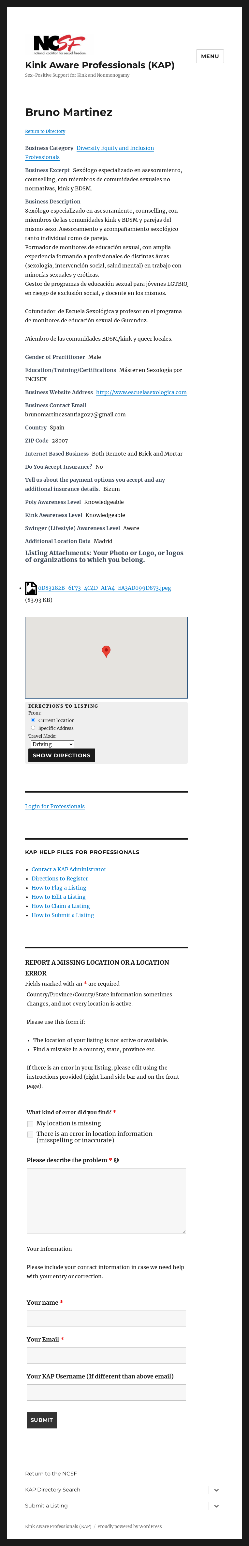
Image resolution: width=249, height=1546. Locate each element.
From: (35, 713)
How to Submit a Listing (63, 915)
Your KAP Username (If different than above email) (100, 1376)
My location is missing (69, 1123)
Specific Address (52, 728)
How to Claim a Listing (61, 906)
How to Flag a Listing (59, 887)
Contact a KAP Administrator (69, 869)
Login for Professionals (55, 806)
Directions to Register (60, 878)
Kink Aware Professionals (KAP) (100, 65)
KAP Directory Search (53, 1490)
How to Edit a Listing (59, 897)
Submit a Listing (46, 1506)
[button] (106, 652)
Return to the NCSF (51, 1474)
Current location (53, 720)
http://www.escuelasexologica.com (141, 392)
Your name (45, 1302)
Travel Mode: (42, 736)
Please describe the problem (73, 1160)
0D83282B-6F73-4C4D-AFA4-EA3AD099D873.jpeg (104, 588)
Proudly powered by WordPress (129, 1526)
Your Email (45, 1339)
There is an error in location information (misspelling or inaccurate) (95, 1137)
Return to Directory (45, 131)
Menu (210, 56)
